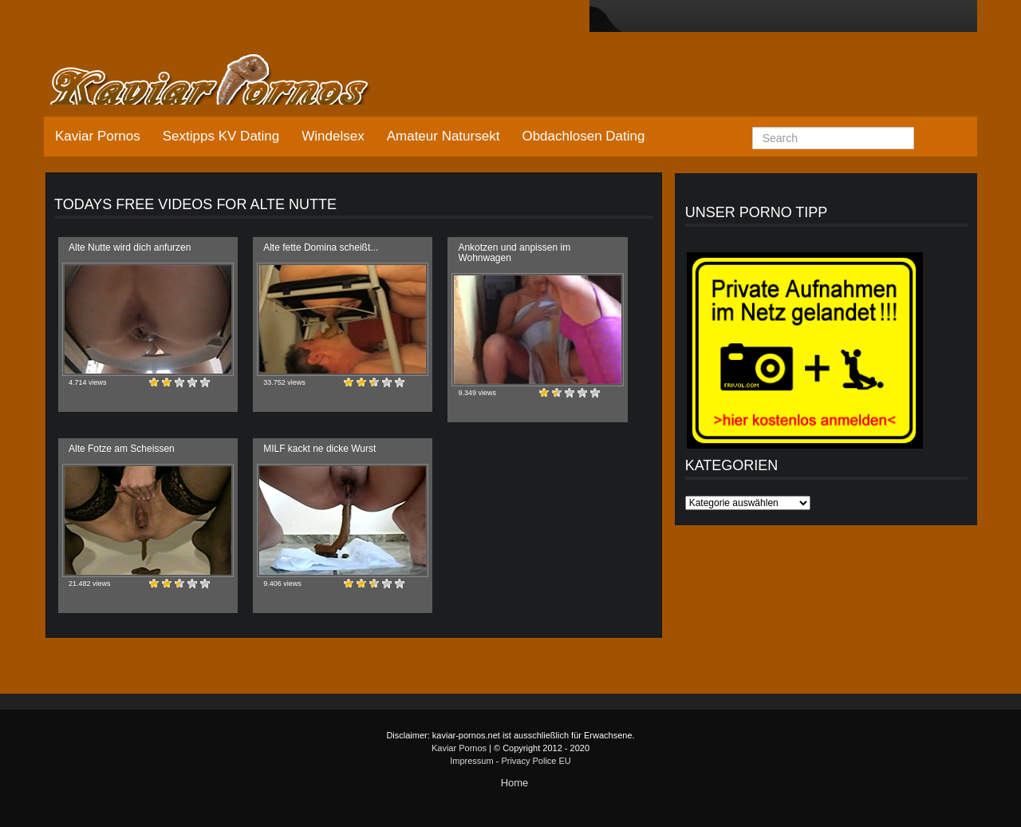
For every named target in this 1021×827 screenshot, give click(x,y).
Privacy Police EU (535, 761)
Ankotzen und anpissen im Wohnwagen (514, 252)
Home (515, 783)
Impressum (471, 761)
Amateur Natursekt (443, 136)
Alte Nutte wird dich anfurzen (130, 247)
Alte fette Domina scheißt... (320, 247)
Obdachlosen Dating (583, 136)
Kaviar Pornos (97, 136)
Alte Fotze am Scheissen (122, 448)
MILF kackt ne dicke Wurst (319, 448)
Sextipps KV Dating (221, 136)
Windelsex (333, 136)
